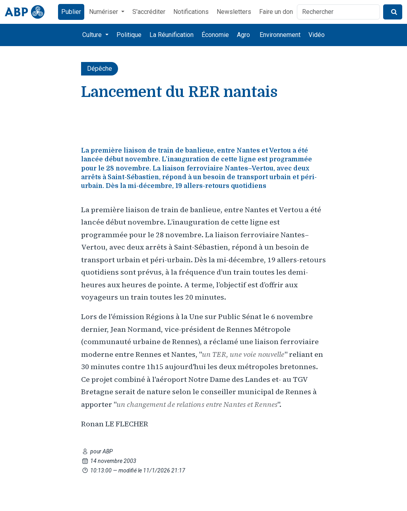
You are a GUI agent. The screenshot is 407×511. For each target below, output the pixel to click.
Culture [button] (92, 35)
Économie (215, 35)
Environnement (280, 35)
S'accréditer (148, 11)
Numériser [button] (104, 11)
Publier (71, 11)
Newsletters (234, 11)
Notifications (191, 11)
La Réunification (171, 35)
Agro (243, 35)
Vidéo (316, 35)
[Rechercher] (338, 11)
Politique (128, 35)
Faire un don (276, 11)
